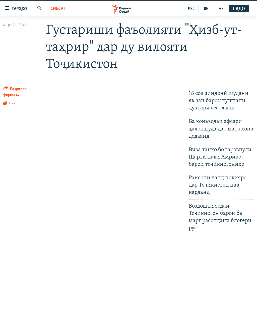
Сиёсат (58, 8)
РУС (191, 9)
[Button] (21, 92)
